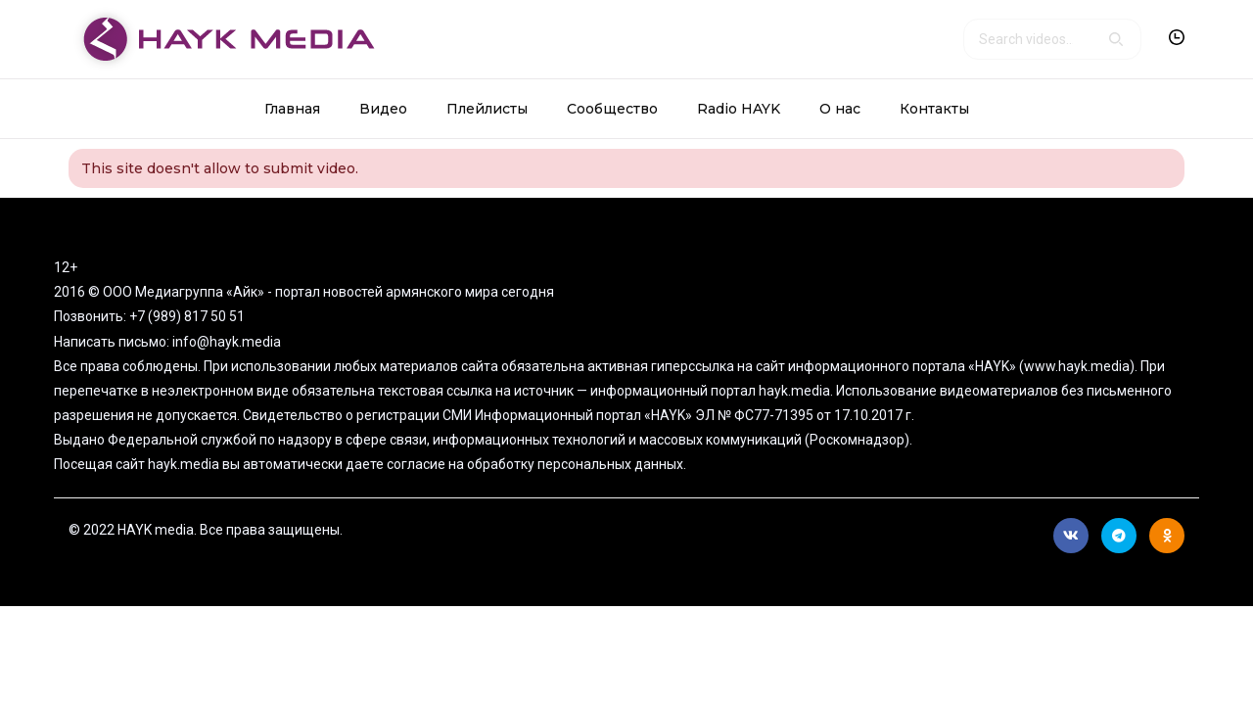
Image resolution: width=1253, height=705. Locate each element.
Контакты (934, 109)
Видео (383, 109)
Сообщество (612, 109)
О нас (839, 109)
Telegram (1119, 535)
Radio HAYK (738, 109)
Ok (1167, 535)
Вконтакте (1071, 535)
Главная (292, 109)
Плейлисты (487, 109)
